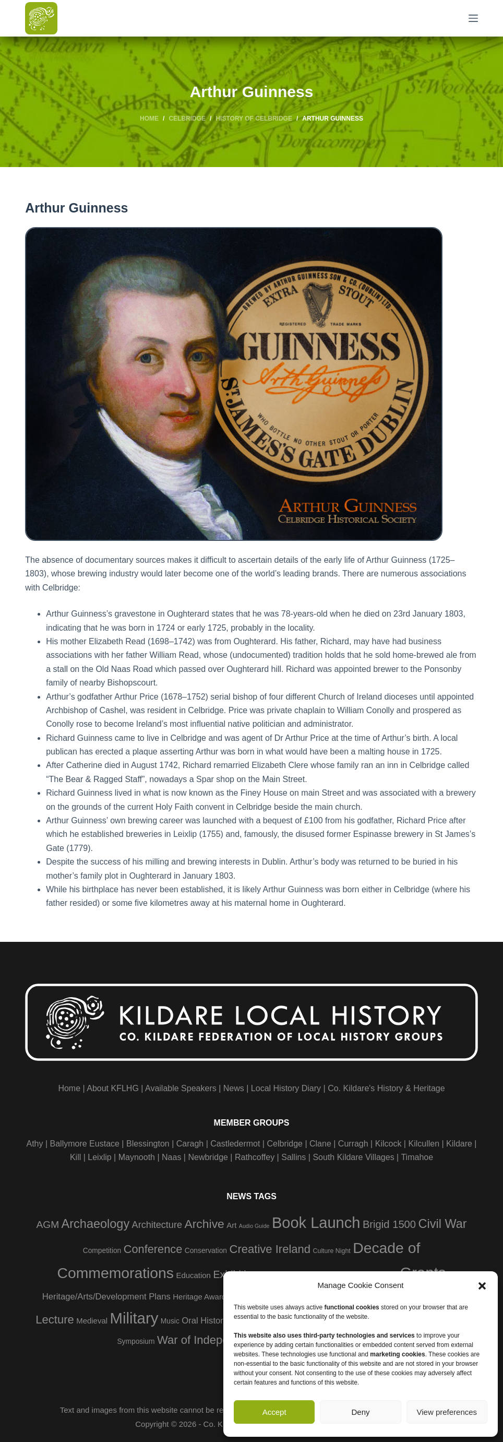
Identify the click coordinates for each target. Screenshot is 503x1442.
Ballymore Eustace (84, 1143)
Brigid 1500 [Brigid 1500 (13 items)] (389, 1224)
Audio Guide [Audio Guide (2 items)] (254, 1226)
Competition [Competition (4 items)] (102, 1251)
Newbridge (207, 1157)
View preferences (447, 1412)
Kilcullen (423, 1143)
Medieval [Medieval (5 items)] (91, 1320)
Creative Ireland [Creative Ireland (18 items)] (269, 1249)
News (233, 1088)
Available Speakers (181, 1088)
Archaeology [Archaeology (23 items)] (96, 1224)
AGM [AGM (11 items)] (47, 1224)
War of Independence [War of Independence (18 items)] (212, 1339)
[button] (482, 1286)
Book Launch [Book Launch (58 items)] (316, 1222)
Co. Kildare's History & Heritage (386, 1088)
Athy (34, 1143)
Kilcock (388, 1143)
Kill (75, 1157)
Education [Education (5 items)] (193, 1275)
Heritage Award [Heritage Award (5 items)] (199, 1296)
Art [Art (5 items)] (231, 1225)
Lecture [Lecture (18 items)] (54, 1319)
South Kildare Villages (353, 1157)
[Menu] (473, 18)
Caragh (189, 1143)
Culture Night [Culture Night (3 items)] (332, 1251)
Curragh (353, 1143)
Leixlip (99, 1157)
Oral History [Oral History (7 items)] (204, 1321)
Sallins (293, 1157)
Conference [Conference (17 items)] (153, 1249)
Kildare (459, 1143)
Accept (274, 1412)
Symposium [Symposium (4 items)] (135, 1341)
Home (69, 1088)
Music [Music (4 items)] (170, 1321)
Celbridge (284, 1143)
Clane (320, 1143)
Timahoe (417, 1157)
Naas (171, 1157)
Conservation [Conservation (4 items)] (206, 1251)
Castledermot (235, 1143)
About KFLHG (113, 1088)
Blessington (148, 1143)
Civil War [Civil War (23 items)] (442, 1224)
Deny (360, 1412)
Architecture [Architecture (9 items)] (157, 1225)
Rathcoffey (254, 1157)
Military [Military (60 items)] (134, 1318)
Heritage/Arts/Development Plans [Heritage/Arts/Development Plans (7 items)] (106, 1297)
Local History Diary (286, 1088)
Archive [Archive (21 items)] (204, 1224)
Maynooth (136, 1157)
